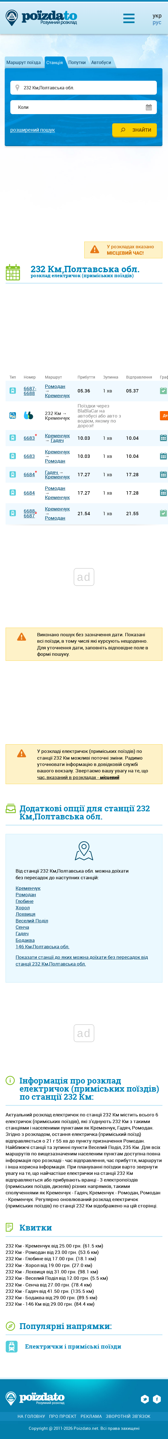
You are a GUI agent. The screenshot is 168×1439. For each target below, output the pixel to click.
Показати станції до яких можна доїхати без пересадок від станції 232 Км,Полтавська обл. (82, 960)
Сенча (22, 927)
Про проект (63, 1416)
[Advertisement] (87, 193)
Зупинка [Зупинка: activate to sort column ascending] (110, 377)
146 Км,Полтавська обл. (42, 946)
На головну (31, 1416)
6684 (29, 474)
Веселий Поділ (32, 920)
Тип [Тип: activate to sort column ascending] (12, 377)
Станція (54, 62)
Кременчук (57, 395)
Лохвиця (25, 914)
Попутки (77, 62)
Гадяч (57, 440)
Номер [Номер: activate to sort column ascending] (30, 377)
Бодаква (25, 940)
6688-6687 (30, 513)
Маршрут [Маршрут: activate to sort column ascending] (53, 377)
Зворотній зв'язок (128, 1416)
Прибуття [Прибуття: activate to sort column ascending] (86, 377)
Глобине (24, 901)
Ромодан (55, 386)
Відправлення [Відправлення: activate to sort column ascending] (139, 377)
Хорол (23, 907)
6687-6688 (30, 390)
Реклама (91, 1416)
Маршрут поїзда (23, 62)
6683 (29, 438)
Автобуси (101, 62)
